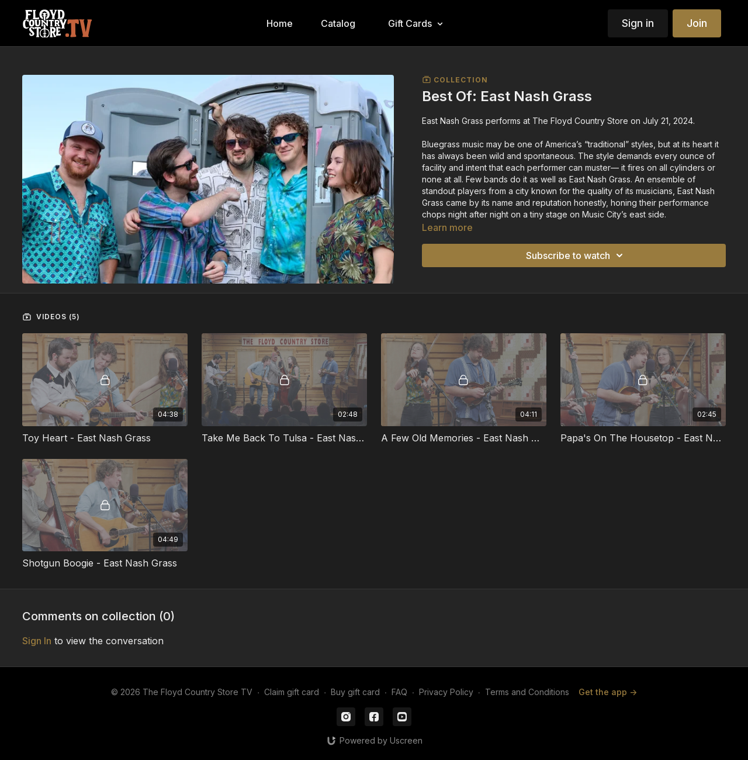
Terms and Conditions (527, 692)
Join (697, 23)
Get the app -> (608, 692)
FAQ (399, 692)
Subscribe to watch (576, 255)
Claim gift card (291, 692)
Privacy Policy (446, 692)
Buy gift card (355, 692)
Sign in (638, 23)
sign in (36, 641)
